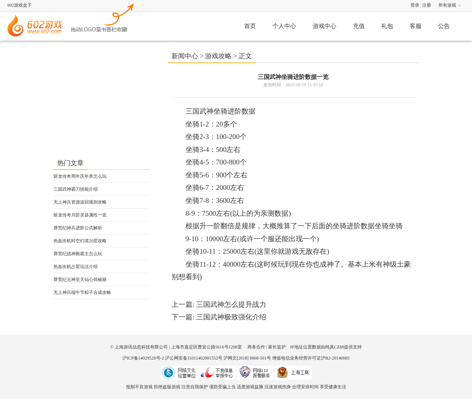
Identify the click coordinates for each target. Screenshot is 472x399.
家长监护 (277, 347)
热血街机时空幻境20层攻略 (80, 240)
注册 (426, 5)
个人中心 (284, 26)
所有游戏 (447, 5)
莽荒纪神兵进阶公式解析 (77, 227)
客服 (415, 26)
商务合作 (256, 347)
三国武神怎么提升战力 (231, 304)
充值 (359, 26)
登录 (414, 5)
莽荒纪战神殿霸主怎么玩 (77, 253)
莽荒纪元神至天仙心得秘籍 (80, 279)
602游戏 (102, 17)
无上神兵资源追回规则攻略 (80, 202)
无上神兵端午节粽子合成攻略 (82, 292)
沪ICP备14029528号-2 (143, 358)
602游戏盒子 (19, 5)
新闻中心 (184, 56)
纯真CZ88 (334, 347)
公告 (444, 26)
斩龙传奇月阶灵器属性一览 (80, 215)
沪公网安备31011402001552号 (194, 358)
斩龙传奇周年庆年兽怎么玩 (80, 176)
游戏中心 (324, 26)
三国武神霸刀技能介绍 (75, 189)
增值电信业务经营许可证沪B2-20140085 (311, 358)
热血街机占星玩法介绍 (75, 266)
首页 (250, 26)
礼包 (387, 26)
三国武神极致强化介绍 (231, 317)
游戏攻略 (218, 56)
